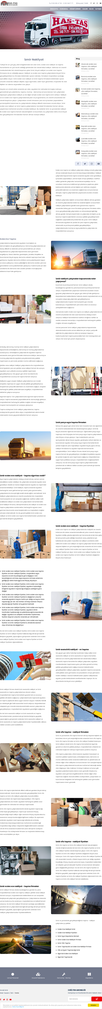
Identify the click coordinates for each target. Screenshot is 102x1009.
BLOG (91, 9)
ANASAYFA (54, 9)
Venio (16, 993)
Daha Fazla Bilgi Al (18, 1007)
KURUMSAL (64, 9)
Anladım (93, 1005)
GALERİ (85, 9)
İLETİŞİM (98, 9)
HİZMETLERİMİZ (75, 9)
